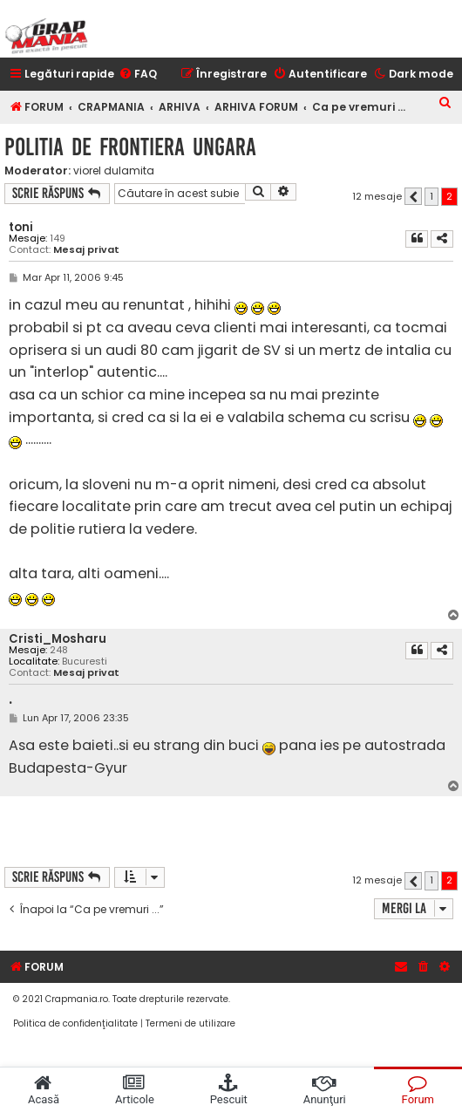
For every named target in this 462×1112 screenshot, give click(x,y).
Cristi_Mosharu (57, 639)
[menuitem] (138, 74)
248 (59, 650)
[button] (413, 196)
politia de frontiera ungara (130, 146)
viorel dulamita (113, 171)
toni (21, 227)
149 (57, 238)
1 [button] (431, 196)
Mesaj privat (86, 250)
